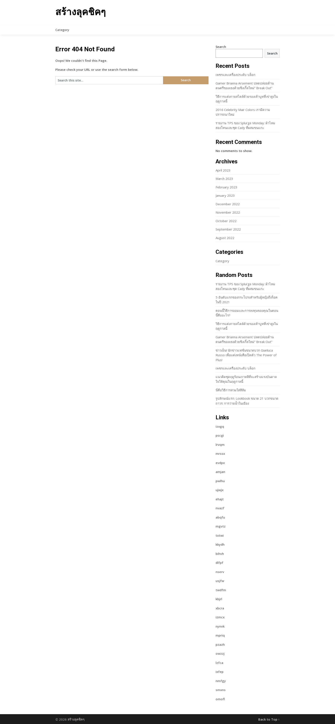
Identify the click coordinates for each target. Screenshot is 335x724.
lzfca (219, 662)
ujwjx (219, 490)
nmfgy (221, 681)
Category (62, 30)
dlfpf (219, 562)
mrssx (220, 453)
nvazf (220, 508)
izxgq (220, 426)
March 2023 (224, 178)
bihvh (220, 553)
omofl (220, 699)
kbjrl (219, 599)
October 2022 (226, 221)
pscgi (220, 435)
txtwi (220, 535)
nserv (220, 572)
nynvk (220, 626)
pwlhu (220, 481)
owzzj (220, 653)
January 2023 (225, 195)
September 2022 (228, 229)
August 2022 (225, 238)
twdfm (221, 590)
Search (221, 46)
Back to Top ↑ (269, 719)
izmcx (220, 617)
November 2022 (228, 212)
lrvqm (220, 444)
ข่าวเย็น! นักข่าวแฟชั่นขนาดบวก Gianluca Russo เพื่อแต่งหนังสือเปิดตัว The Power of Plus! (246, 355)
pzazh (220, 644)
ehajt (220, 499)
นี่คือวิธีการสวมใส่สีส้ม (231, 390)
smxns (221, 690)
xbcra (220, 608)
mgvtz (221, 526)
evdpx (220, 463)
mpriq (220, 635)
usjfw (220, 581)
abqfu (220, 517)
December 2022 (228, 204)
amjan (220, 472)
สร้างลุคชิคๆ (80, 12)
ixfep (219, 671)
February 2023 (226, 187)
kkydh (220, 544)
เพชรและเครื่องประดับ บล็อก (235, 74)
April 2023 (223, 170)
